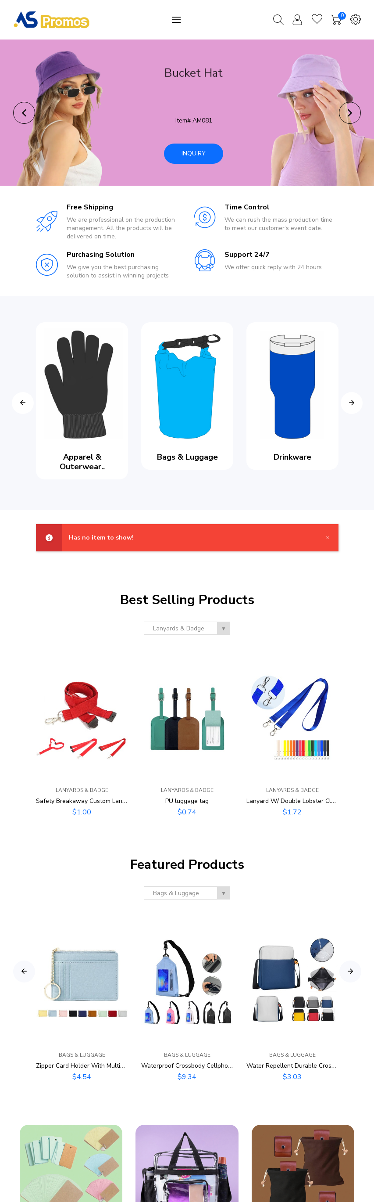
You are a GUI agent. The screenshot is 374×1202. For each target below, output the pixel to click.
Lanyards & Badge (82, 790)
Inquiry (194, 153)
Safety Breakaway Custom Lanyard (85, 801)
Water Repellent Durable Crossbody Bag (303, 1066)
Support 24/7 (247, 254)
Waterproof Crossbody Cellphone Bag (194, 1066)
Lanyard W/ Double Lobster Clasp (293, 801)
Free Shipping (90, 207)
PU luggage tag (187, 801)
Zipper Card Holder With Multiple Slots (90, 1066)
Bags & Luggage (187, 457)
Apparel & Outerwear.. (81, 462)
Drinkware (292, 457)
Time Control (247, 207)
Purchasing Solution (101, 254)
